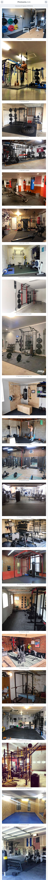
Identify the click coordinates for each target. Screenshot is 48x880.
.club (24, 2)
